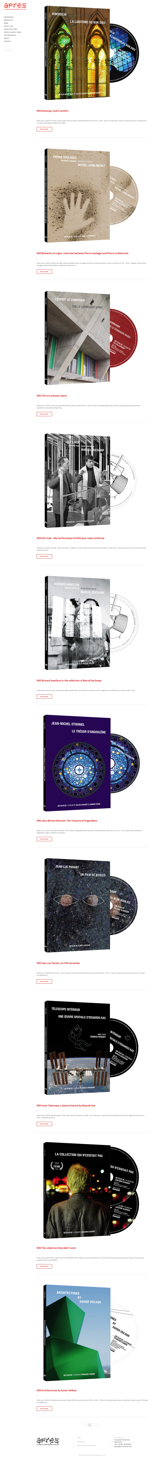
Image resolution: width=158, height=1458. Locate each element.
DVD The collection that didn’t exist (56, 1248)
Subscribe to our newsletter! (86, 1445)
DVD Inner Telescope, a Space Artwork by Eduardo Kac (66, 1105)
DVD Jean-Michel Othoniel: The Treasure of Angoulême (67, 820)
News (79, 1438)
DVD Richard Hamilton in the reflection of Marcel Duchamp (69, 680)
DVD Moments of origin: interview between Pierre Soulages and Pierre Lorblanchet (82, 253)
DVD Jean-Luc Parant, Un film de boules (58, 963)
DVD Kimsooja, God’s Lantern (53, 110)
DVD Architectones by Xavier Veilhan (57, 1390)
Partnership (81, 1441)
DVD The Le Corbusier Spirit (52, 395)
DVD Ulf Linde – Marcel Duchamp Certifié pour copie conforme (70, 538)
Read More (44, 129)
